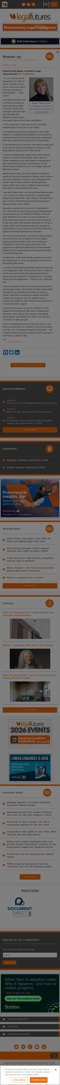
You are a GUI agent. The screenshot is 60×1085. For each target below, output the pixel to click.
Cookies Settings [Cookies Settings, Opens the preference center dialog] (19, 1080)
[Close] (56, 1070)
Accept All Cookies (38, 1080)
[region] (30, 1075)
